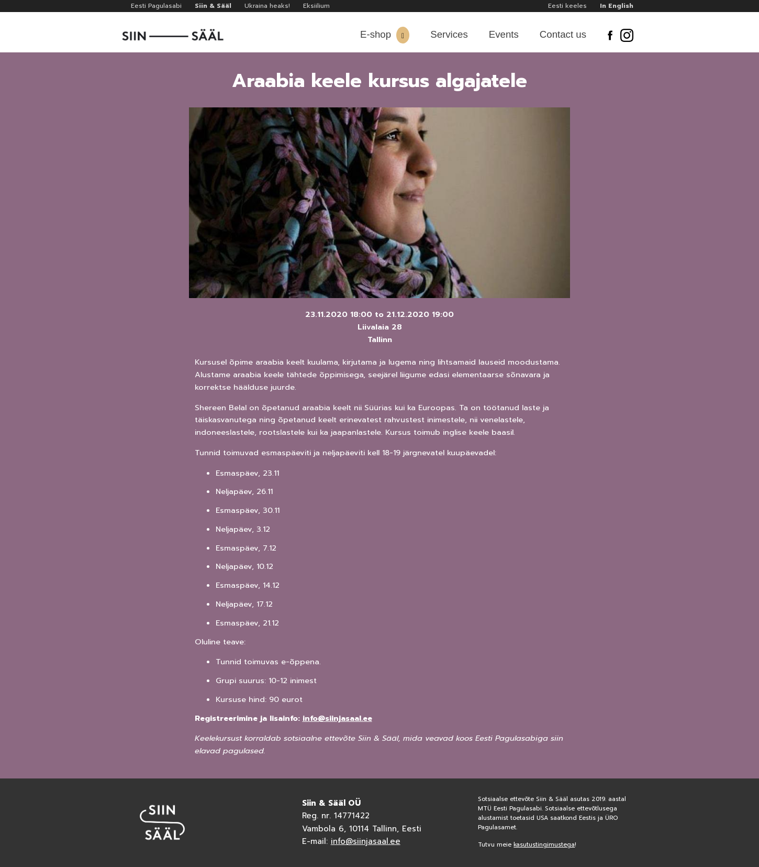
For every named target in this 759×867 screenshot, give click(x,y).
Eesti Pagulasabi (156, 5)
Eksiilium (316, 5)
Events (504, 34)
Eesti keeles (567, 5)
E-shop (375, 34)
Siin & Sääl (213, 5)
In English (616, 5)
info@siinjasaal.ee (337, 718)
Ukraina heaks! (267, 5)
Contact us (563, 34)
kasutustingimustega (544, 844)
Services (449, 34)
